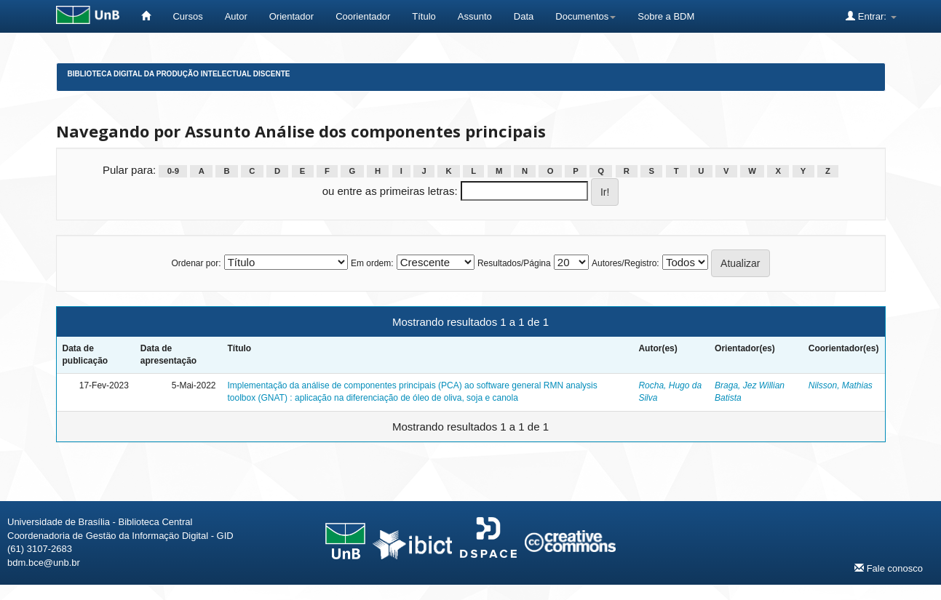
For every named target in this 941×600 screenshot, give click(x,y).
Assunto (475, 16)
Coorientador (362, 16)
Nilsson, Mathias (841, 385)
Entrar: (871, 16)
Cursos (187, 16)
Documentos (585, 16)
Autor (236, 16)
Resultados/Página (514, 263)
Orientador (291, 16)
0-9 (173, 171)
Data (523, 16)
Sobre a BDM (666, 16)
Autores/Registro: (625, 263)
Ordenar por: (196, 263)
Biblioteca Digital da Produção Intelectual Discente (179, 74)
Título (424, 16)
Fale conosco (888, 568)
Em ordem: (372, 263)
